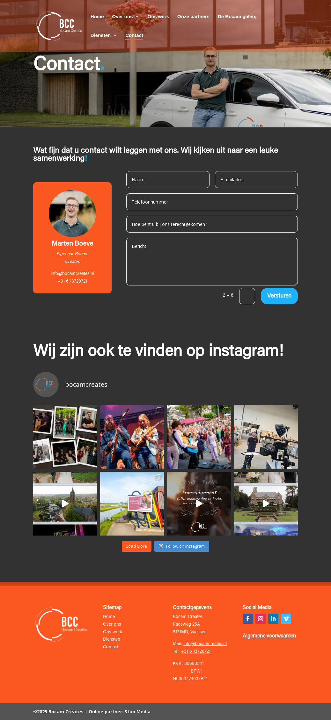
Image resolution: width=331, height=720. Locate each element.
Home (97, 16)
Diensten (101, 35)
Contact (134, 35)
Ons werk (158, 16)
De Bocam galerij (237, 16)
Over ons (122, 16)
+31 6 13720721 (195, 652)
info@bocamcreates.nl (72, 274)
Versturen (279, 296)
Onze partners (193, 16)
